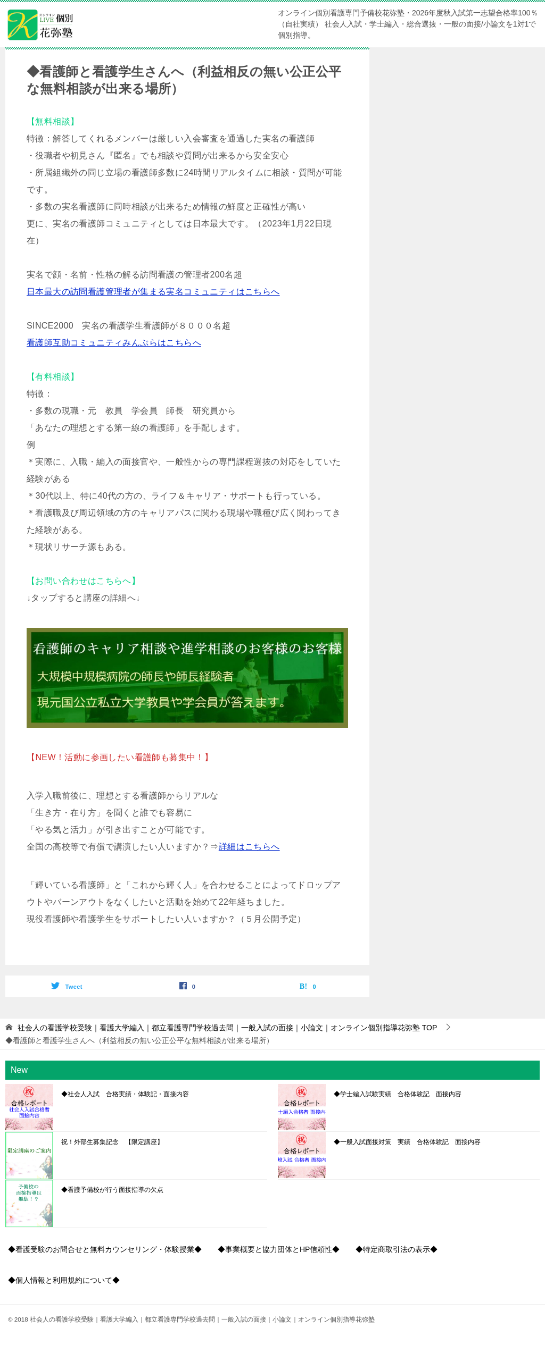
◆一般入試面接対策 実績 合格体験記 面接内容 (407, 1142)
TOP (227, 1027)
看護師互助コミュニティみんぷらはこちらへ (114, 342)
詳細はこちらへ (249, 846)
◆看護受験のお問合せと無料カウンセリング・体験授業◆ (105, 1249)
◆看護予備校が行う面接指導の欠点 (112, 1189)
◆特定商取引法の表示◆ (396, 1249)
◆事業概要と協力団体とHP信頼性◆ (279, 1249)
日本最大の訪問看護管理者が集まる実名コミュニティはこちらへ (153, 291)
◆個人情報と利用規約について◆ (64, 1280)
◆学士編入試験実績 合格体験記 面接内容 (397, 1094)
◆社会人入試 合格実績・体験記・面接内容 (125, 1094)
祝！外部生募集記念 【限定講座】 (112, 1142)
